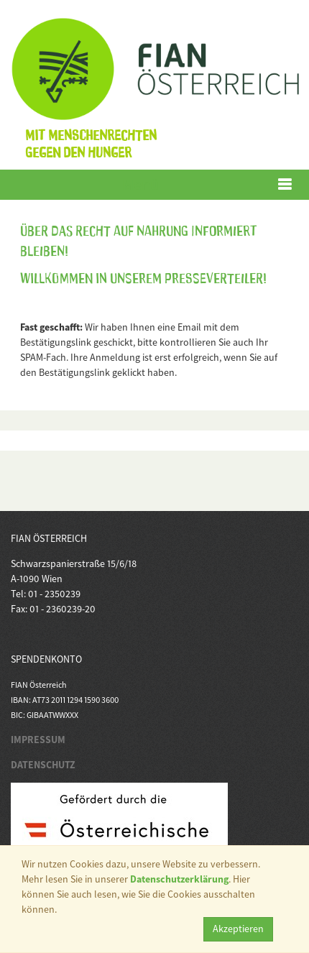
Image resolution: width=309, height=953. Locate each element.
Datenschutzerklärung (179, 879)
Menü (140, 184)
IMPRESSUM (38, 739)
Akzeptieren (238, 928)
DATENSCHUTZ (43, 764)
